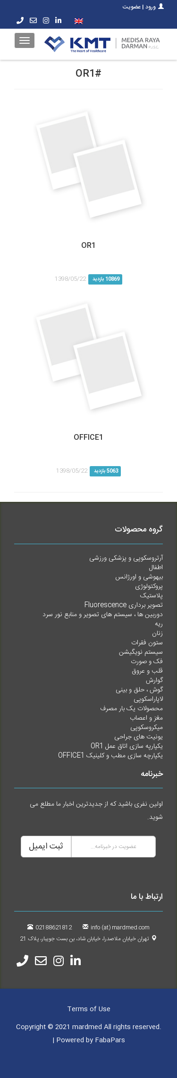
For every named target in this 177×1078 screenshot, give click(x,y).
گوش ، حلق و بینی (139, 690)
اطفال (156, 567)
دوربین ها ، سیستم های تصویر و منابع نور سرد (102, 614)
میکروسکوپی (146, 727)
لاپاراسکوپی (148, 699)
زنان (157, 633)
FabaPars (110, 1040)
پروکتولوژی (149, 586)
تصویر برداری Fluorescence (123, 605)
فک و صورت (147, 661)
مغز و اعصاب (146, 718)
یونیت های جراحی (138, 737)
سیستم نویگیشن (141, 652)
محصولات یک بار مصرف (131, 708)
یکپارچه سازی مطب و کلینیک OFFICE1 (110, 755)
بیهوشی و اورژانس (139, 577)
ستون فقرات (147, 643)
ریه (159, 624)
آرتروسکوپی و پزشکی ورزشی (126, 558)
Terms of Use (88, 1009)
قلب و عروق (147, 671)
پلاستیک (151, 596)
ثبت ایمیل (46, 847)
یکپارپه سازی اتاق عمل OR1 (127, 746)
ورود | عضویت (143, 7)
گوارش (154, 680)
